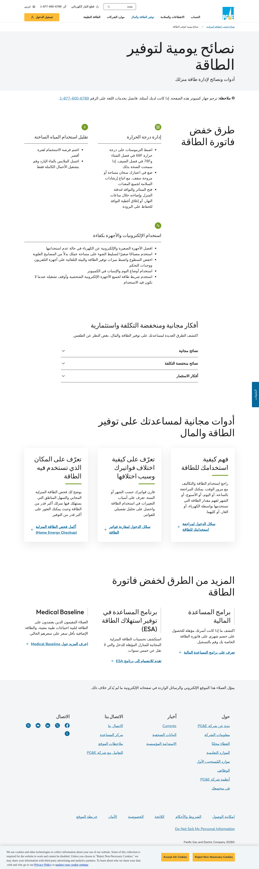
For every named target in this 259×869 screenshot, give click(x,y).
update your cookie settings (71, 866)
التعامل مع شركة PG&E (105, 752)
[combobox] (120, 6)
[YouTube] (38, 725)
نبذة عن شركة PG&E (214, 725)
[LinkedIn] (48, 725)
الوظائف (223, 770)
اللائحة (159, 816)
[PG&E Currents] (67, 733)
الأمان (112, 816)
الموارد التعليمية (218, 752)
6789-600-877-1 (74, 98)
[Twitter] (57, 725)
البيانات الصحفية (164, 734)
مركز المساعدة (111, 734)
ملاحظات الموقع (110, 743)
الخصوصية (136, 816)
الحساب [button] (195, 17)
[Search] (108, 6)
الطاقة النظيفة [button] (91, 17)
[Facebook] (67, 725)
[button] (85, 6)
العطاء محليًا (221, 743)
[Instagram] (28, 725)
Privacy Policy (43, 866)
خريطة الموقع (86, 816)
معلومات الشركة (217, 734)
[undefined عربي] (29, 6)
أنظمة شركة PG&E (215, 779)
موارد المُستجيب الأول (213, 761)
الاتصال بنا (115, 725)
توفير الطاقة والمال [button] (142, 17)
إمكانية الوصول (223, 816)
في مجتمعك (221, 788)
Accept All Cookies (175, 858)
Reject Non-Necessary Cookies (214, 858)
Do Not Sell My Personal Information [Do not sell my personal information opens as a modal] (205, 828)
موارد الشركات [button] (116, 17)
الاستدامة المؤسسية (161, 743)
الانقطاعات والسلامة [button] (172, 17)
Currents (169, 725)
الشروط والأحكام (188, 816)
